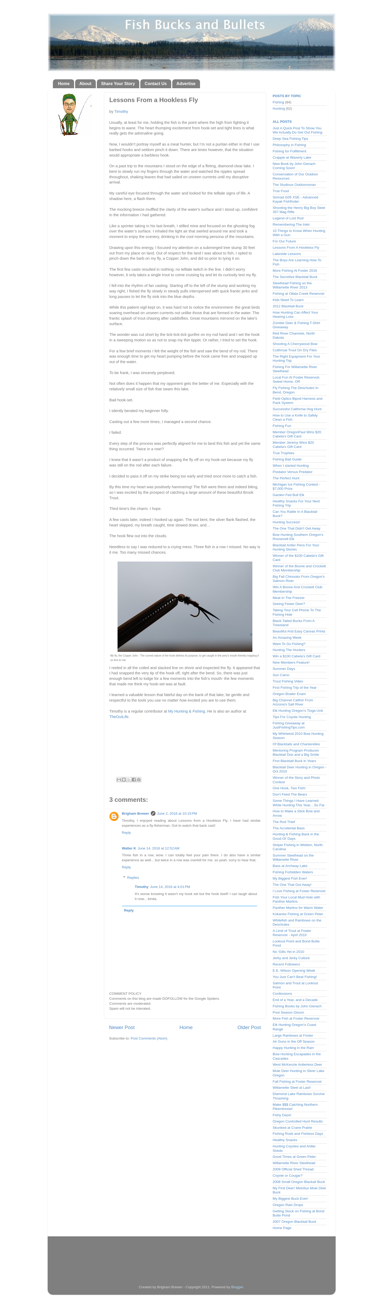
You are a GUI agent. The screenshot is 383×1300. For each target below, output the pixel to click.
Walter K (129, 848)
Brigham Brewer (135, 813)
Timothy (121, 111)
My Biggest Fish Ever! (290, 878)
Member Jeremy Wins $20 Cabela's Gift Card (293, 445)
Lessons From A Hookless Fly (296, 247)
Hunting (279, 108)
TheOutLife (119, 717)
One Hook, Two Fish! (289, 788)
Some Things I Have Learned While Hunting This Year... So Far (299, 803)
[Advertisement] (191, 1256)
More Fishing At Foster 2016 (295, 271)
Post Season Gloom (288, 1012)
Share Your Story (118, 83)
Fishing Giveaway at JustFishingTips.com (289, 725)
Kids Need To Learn (288, 300)
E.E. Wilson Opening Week (294, 971)
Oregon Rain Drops (288, 1205)
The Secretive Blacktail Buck (295, 277)
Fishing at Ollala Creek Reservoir (299, 294)
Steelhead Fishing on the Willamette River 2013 (292, 285)
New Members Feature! (291, 662)
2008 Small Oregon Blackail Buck (299, 1182)
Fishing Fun (282, 426)
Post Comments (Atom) (149, 1038)
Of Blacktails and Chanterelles (296, 744)
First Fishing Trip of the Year (295, 688)
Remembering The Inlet (291, 224)
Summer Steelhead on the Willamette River (293, 857)
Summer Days (284, 669)
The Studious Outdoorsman (294, 185)
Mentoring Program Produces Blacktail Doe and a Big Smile (296, 752)
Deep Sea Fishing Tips (290, 139)
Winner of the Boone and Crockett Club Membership (299, 568)
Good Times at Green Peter (294, 1157)
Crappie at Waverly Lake (292, 157)
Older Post (249, 1027)
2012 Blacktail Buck (288, 306)
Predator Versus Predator (293, 472)
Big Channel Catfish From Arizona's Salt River (293, 702)
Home (64, 83)
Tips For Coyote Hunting (292, 717)
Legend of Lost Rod (288, 218)
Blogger (237, 1287)
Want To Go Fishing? (289, 644)
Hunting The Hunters (289, 650)
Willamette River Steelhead (294, 1163)
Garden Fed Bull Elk (288, 495)
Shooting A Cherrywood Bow (295, 344)
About (85, 83)
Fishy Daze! (282, 1115)
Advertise (186, 83)
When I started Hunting (291, 466)
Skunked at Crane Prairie (292, 1128)
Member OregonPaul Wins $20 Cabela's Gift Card (297, 434)
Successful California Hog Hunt (297, 409)
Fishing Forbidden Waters (293, 872)
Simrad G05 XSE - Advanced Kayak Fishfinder (295, 199)
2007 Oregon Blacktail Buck (295, 1222)
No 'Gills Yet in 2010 (288, 952)
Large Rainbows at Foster (293, 1035)
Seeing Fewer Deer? (289, 604)
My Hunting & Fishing (186, 711)
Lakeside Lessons (287, 254)
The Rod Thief (284, 822)
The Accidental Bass (289, 828)
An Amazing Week (287, 638)
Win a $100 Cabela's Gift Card (296, 656)
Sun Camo (281, 675)
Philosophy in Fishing (289, 145)
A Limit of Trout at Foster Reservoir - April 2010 (292, 933)
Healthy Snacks (285, 1140)
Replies (133, 878)
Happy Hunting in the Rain (293, 1048)
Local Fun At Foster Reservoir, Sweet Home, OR (296, 379)
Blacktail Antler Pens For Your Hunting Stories (296, 547)
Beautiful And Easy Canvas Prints (299, 631)
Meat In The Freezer (289, 598)
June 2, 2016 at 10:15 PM (177, 813)
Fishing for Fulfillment (289, 151)
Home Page (282, 1228)
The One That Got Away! (292, 885)
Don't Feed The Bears (290, 794)
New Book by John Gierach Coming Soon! (294, 166)
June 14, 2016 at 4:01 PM (170, 887)
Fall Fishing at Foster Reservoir (297, 1082)
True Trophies (284, 453)
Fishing (278, 102)
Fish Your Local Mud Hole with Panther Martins (296, 899)
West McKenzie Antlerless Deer (297, 1064)
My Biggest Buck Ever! (290, 1199)
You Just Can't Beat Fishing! (295, 977)
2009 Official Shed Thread (293, 1169)
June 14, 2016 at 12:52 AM (159, 848)
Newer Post (122, 1027)
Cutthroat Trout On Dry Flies (295, 350)
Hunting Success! (286, 522)
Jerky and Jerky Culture (291, 958)
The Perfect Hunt (286, 478)
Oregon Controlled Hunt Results (298, 1121)
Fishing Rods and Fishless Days (298, 1134)
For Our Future (284, 241)
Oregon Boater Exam (289, 694)
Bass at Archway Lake (290, 866)
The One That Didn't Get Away (296, 528)
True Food (281, 191)
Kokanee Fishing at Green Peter (298, 914)
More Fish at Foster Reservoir (296, 1018)
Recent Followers (286, 964)
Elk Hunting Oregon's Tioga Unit (298, 711)
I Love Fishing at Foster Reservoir (299, 891)
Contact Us (155, 83)
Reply (126, 833)
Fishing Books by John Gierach (297, 1006)
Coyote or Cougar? (288, 1175)
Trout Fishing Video (288, 681)
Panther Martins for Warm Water (298, 908)
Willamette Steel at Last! (292, 1088)
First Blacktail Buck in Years (294, 761)
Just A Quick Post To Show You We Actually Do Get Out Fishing (298, 130)
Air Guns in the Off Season (294, 1041)
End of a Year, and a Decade (295, 1000)
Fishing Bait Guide (287, 459)
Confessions (282, 994)
